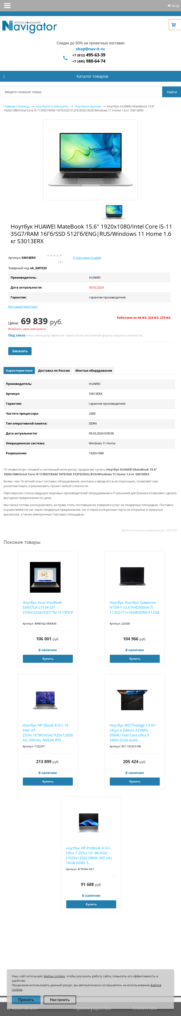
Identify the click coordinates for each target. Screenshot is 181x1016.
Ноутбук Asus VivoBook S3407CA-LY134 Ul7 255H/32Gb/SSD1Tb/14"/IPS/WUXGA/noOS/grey (48, 607)
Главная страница (16, 106)
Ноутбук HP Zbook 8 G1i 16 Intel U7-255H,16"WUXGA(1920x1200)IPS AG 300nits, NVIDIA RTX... (48, 732)
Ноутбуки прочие (88, 106)
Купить (47, 659)
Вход (175, 6)
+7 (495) (88, 61)
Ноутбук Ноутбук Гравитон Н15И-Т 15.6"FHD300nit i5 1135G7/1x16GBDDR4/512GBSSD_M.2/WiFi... (135, 607)
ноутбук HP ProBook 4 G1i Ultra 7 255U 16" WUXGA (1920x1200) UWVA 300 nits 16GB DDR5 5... (89, 855)
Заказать (20, 351)
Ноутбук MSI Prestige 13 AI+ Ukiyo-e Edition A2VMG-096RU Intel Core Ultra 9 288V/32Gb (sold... (133, 732)
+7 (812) (88, 55)
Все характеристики (22, 306)
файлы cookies (54, 976)
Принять (26, 1000)
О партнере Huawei (87, 257)
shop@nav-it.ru (90, 48)
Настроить (60, 1000)
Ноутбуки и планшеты (52, 106)
